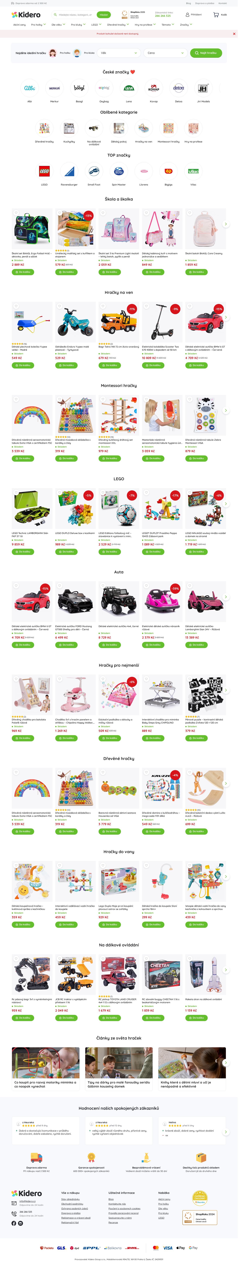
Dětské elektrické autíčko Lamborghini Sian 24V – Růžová (202, 628)
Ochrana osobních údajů (74, 1208)
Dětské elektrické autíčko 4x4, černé (119, 626)
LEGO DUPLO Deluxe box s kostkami (74, 532)
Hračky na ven (119, 292)
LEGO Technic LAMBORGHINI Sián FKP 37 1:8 (30, 534)
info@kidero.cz (28, 1201)
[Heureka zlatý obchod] (200, 1198)
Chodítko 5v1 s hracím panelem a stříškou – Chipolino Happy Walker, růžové (74, 721)
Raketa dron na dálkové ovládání (203, 999)
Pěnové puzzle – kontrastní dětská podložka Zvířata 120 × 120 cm (204, 721)
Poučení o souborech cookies (124, 1208)
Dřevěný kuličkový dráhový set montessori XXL (116, 441)
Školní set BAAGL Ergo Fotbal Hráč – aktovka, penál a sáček (32, 255)
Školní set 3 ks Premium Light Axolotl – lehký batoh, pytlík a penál (119, 255)
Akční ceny (19, 24)
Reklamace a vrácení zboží (76, 1217)
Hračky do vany (119, 851)
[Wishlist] (16, 213)
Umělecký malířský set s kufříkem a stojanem (74, 255)
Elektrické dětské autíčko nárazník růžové (160, 628)
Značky (186, 24)
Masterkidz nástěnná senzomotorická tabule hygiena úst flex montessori (161, 441)
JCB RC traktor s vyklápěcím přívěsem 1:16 (70, 1001)
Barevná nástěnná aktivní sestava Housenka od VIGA (117, 814)
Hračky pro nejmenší (119, 665)
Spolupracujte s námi (120, 1217)
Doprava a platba (204, 3)
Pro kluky (78, 24)
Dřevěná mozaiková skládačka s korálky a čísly (72, 441)
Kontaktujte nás (117, 1203)
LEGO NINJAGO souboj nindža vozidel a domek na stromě (205, 534)
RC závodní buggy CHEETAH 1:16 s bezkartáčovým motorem (160, 1001)
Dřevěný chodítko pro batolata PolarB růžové (29, 721)
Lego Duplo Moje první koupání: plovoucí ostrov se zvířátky (116, 907)
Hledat (104, 14)
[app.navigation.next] (226, 224)
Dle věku (59, 24)
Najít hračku (205, 53)
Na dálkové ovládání (119, 944)
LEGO (96, 24)
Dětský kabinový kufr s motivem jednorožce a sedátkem (159, 255)
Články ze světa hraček (118, 1038)
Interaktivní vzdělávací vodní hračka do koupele (74, 907)
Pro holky (38, 24)
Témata (168, 24)
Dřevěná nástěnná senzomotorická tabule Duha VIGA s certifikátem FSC (32, 441)
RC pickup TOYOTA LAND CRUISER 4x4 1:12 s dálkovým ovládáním (117, 1001)
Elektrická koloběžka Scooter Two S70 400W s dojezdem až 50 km (160, 348)
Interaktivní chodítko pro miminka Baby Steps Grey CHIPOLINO (160, 721)
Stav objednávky (70, 1199)
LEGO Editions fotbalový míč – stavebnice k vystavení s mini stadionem (115, 534)
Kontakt (223, 3)
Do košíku (23, 271)
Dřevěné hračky (118, 24)
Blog (188, 3)
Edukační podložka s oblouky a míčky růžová (115, 721)
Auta (118, 571)
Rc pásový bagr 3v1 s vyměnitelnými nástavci (32, 1001)
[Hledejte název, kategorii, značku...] (76, 15)
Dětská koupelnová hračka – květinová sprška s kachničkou (28, 907)
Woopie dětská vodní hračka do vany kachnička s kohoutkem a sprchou (205, 907)
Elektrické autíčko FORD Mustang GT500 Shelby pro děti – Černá (73, 628)
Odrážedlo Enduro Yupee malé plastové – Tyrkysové (72, 348)
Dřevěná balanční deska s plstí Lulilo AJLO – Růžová (205, 814)
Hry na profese (145, 24)
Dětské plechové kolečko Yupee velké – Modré (29, 348)
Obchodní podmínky (72, 1203)
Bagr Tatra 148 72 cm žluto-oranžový (119, 346)
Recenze (113, 1222)
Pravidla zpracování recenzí (123, 1213)
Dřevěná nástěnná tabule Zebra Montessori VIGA (203, 441)
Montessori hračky (119, 385)
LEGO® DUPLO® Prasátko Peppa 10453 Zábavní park (159, 534)
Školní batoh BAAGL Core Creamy (203, 253)
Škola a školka (119, 199)
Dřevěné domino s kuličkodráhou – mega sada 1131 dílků (161, 814)
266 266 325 (163, 16)
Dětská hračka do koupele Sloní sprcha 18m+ (159, 907)
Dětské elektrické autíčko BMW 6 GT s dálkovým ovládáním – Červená (205, 348)
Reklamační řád (70, 1222)
